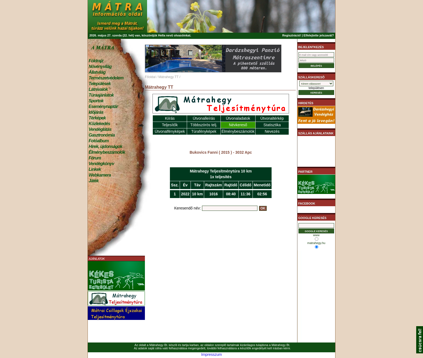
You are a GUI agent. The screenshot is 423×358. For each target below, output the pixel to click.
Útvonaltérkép (272, 118)
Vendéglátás (100, 129)
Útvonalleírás (204, 118)
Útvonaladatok (238, 118)
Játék (93, 180)
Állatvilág (97, 72)
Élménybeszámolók (107, 152)
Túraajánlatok (101, 95)
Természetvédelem (106, 78)
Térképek (97, 118)
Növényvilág (100, 66)
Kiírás (170, 118)
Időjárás (96, 112)
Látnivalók (98, 89)
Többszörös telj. (203, 125)
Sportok (96, 100)
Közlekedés (99, 123)
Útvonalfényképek (170, 131)
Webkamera (100, 175)
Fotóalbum (99, 140)
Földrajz (96, 60)
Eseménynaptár (103, 106)
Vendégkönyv (101, 163)
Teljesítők (170, 125)
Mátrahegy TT (168, 77)
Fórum (95, 158)
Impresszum (211, 354)
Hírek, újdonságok (105, 146)
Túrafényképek (203, 131)
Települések (100, 83)
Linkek (95, 169)
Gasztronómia (102, 135)
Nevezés (272, 131)
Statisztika (272, 125)
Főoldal (150, 77)
